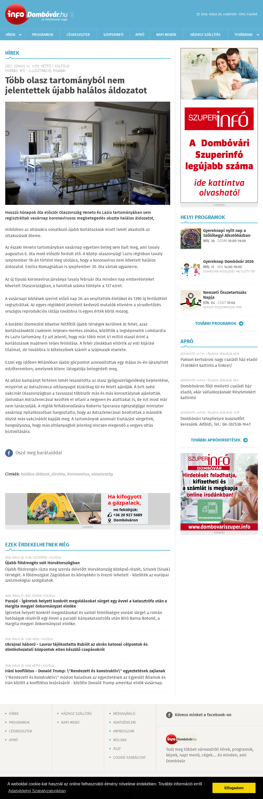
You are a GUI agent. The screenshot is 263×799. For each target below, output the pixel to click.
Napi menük (166, 35)
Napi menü (70, 722)
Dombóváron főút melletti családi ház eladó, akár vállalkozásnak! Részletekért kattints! (218, 392)
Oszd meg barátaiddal (38, 453)
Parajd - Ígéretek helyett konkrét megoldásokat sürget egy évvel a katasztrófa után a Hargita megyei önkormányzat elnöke (86, 604)
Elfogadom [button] (234, 788)
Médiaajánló (124, 714)
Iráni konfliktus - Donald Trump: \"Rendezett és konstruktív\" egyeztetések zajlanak (85, 671)
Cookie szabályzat (129, 758)
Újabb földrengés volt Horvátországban (42, 563)
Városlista (72, 14)
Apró (139, 35)
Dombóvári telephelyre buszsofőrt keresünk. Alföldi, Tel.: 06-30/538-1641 (215, 422)
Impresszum (123, 731)
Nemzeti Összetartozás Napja (224, 295)
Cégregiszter (78, 35)
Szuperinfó (113, 35)
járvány (58, 474)
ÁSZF (117, 749)
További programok (215, 323)
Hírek (10, 35)
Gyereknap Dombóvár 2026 (228, 262)
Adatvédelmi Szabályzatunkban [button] (37, 791)
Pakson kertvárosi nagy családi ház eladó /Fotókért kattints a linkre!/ (218, 363)
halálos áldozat (35, 474)
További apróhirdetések (216, 440)
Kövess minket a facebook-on (203, 715)
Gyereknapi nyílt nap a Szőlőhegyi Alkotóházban (226, 233)
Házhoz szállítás (205, 35)
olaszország (102, 474)
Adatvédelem (124, 722)
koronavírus (78, 474)
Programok (42, 35)
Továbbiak (243, 35)
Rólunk (120, 740)
